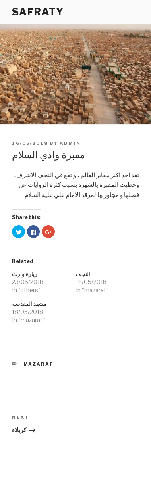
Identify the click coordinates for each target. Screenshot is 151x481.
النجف (83, 273)
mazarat (38, 364)
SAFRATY (38, 12)
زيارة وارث (24, 273)
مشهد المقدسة (29, 303)
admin (70, 143)
